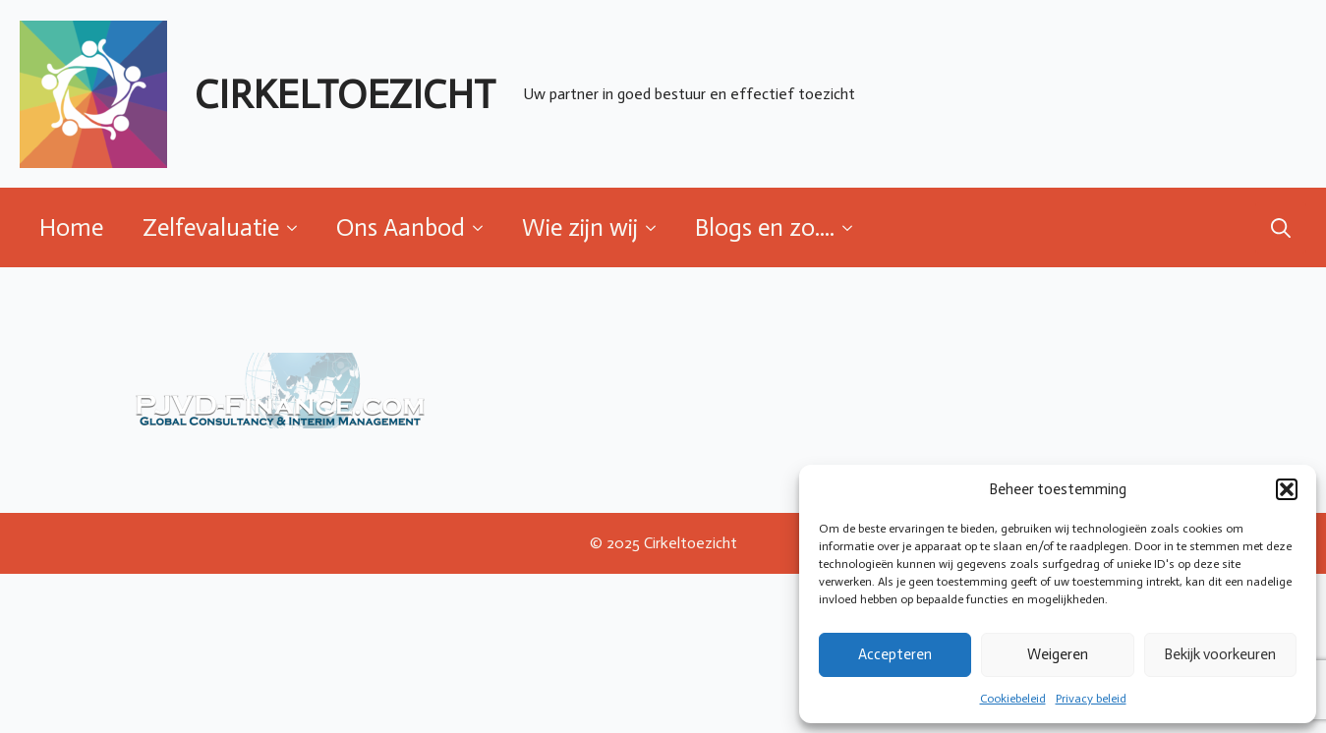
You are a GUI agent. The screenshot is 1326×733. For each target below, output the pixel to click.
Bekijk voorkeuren (1220, 654)
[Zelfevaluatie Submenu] (298, 227)
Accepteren (895, 654)
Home (71, 227)
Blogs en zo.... (765, 227)
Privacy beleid (1091, 698)
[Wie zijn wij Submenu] (656, 227)
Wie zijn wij (580, 227)
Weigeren (1057, 654)
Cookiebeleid (1013, 698)
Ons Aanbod (400, 227)
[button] (1287, 489)
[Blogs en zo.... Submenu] (853, 227)
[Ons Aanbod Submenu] (483, 227)
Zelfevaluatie (211, 227)
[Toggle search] (1280, 228)
